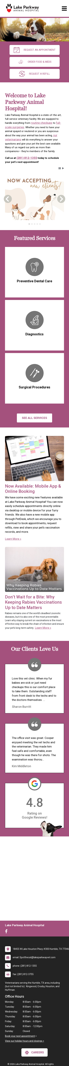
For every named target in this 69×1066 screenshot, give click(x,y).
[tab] (29, 224)
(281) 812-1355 (27, 158)
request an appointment (34, 50)
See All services (34, 418)
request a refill (34, 74)
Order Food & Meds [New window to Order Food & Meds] (34, 62)
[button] (60, 168)
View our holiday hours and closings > (24, 1041)
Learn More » (13, 538)
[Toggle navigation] (64, 8)
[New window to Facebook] (7, 932)
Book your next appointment (20, 1036)
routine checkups (41, 122)
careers (34, 1052)
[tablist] (34, 224)
